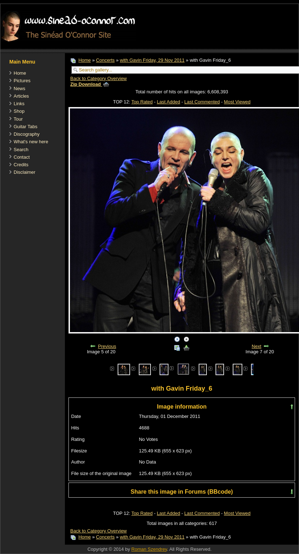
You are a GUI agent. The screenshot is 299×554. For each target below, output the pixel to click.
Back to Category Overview (98, 78)
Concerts (105, 60)
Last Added (168, 101)
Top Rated (142, 101)
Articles (21, 96)
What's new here (31, 141)
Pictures (22, 80)
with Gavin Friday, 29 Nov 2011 (152, 60)
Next (256, 346)
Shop (19, 111)
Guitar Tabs (25, 126)
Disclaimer (24, 172)
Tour (18, 119)
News (19, 88)
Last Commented (202, 101)
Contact (22, 157)
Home (20, 73)
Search (21, 149)
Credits (21, 164)
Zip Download (89, 84)
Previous (107, 346)
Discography (26, 134)
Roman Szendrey (149, 549)
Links (19, 103)
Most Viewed (237, 101)
